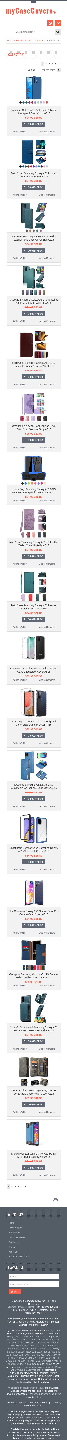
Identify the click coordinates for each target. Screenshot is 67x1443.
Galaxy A (40, 41)
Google (36, 1364)
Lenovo (48, 1364)
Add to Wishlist (20, 132)
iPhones (30, 1361)
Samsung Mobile (23, 41)
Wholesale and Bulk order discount (26, 1387)
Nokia (28, 1364)
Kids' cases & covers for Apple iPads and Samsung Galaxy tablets (36, 1368)
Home (9, 41)
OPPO (20, 1364)
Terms (31, 1306)
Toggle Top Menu (33, 2)
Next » (59, 64)
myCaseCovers (31, 10)
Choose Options (35, 124)
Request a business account (42, 1394)
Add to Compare (47, 132)
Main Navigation (9, 32)
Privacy (22, 1306)
